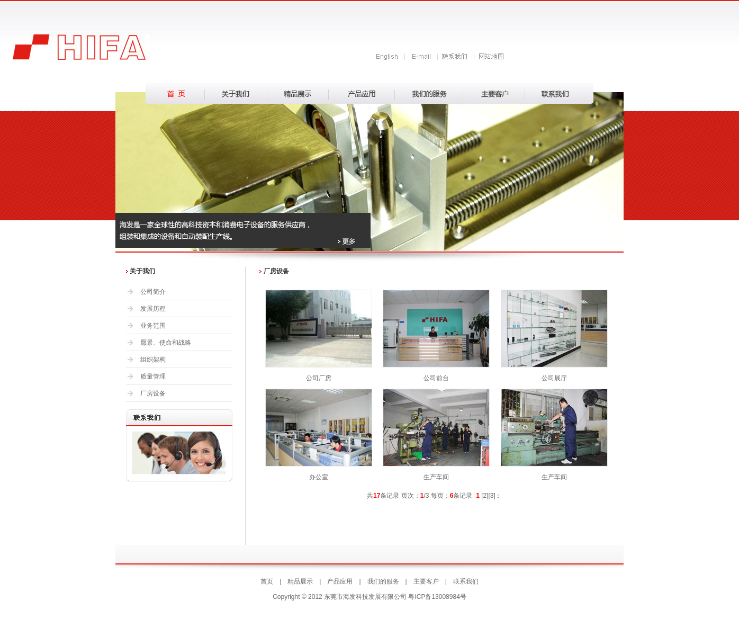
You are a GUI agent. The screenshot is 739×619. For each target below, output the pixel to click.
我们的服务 (383, 581)
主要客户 (426, 581)
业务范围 (153, 325)
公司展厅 (554, 378)
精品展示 (300, 581)
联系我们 (466, 581)
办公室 (318, 477)
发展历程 (153, 308)
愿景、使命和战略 (165, 342)
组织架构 (153, 359)
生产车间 (436, 477)
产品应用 (340, 581)
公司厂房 (318, 378)
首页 (266, 581)
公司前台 (436, 378)
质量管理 (153, 376)
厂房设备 (153, 393)
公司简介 (153, 291)
